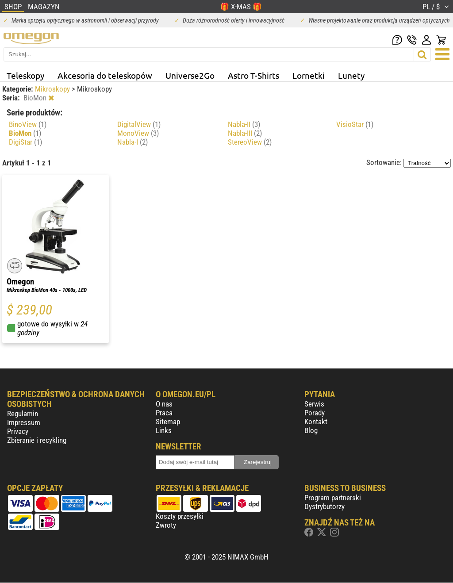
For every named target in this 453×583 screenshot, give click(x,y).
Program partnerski (332, 497)
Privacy (17, 431)
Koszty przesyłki (179, 516)
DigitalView (139, 124)
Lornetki (308, 75)
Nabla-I (132, 142)
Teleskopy (25, 75)
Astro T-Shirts (253, 75)
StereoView (250, 142)
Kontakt (315, 421)
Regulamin (22, 413)
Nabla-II (244, 124)
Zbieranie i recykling (36, 440)
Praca (164, 412)
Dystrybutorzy (324, 506)
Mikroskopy (53, 88)
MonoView (138, 133)
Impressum (23, 422)
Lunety (351, 75)
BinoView (27, 124)
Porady (314, 412)
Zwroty (166, 525)
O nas (164, 403)
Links (164, 430)
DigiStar (25, 142)
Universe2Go (190, 75)
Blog (311, 430)
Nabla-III (245, 133)
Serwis (314, 403)
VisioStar (354, 124)
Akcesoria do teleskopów (105, 75)
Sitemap (168, 421)
